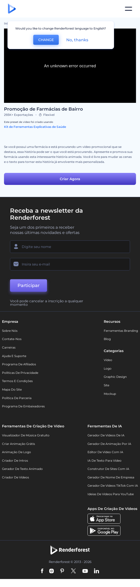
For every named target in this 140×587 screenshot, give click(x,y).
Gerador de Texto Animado (22, 469)
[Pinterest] (62, 571)
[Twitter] (73, 571)
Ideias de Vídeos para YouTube (111, 494)
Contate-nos (12, 339)
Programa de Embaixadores (23, 406)
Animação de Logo (16, 452)
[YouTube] (85, 571)
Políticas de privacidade (20, 373)
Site (106, 385)
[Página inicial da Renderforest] (12, 9)
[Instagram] (51, 571)
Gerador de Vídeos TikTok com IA (113, 486)
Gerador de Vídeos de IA (106, 435)
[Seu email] (70, 264)
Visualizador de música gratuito (26, 435)
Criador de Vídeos (15, 477)
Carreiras (9, 347)
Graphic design (115, 377)
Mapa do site (12, 389)
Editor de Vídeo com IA (105, 452)
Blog (107, 339)
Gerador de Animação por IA (109, 444)
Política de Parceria (17, 398)
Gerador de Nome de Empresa (111, 477)
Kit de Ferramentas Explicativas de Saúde (35, 127)
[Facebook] (42, 571)
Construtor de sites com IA (108, 469)
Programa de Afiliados (19, 364)
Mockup (110, 394)
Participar (29, 285)
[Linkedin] (96, 571)
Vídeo (108, 360)
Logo (108, 368)
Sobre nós (10, 331)
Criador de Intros (15, 460)
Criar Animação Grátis (18, 444)
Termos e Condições (17, 381)
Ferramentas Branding (121, 331)
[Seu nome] (70, 246)
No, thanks (77, 40)
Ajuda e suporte (14, 356)
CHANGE (46, 40)
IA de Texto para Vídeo (105, 460)
